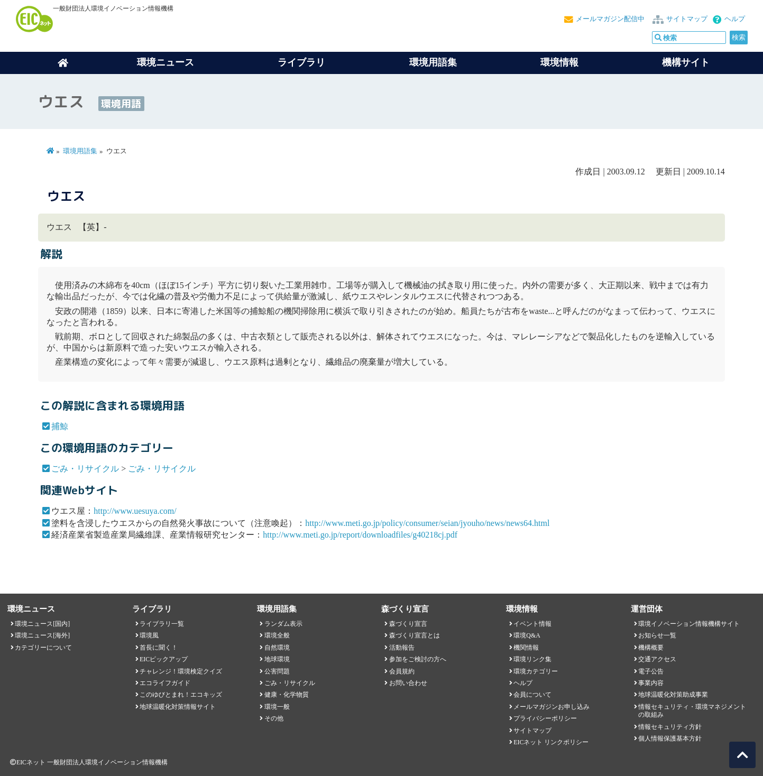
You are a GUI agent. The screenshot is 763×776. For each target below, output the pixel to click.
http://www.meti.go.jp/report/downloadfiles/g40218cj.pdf (360, 534)
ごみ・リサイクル (85, 468)
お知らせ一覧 (657, 635)
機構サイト (686, 62)
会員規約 (402, 671)
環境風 (149, 635)
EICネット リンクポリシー (551, 742)
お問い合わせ (408, 683)
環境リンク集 (532, 659)
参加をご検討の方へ (417, 659)
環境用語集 (433, 62)
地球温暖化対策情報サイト (178, 706)
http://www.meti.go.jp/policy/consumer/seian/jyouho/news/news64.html (427, 523)
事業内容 (651, 683)
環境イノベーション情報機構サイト (689, 623)
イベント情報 (532, 623)
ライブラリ (301, 62)
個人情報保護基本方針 (670, 738)
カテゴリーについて (43, 647)
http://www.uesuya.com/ (135, 510)
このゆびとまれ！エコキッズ (181, 694)
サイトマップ (686, 19)
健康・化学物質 (286, 694)
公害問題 (277, 671)
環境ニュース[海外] (42, 635)
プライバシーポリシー (545, 718)
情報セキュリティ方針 (670, 727)
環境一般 (277, 706)
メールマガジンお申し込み (551, 706)
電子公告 (651, 671)
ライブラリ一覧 (162, 623)
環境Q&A (526, 635)
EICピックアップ (164, 659)
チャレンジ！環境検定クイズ (181, 671)
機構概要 (651, 647)
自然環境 (277, 647)
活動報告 (402, 647)
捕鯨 (59, 426)
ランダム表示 (283, 623)
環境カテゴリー (535, 671)
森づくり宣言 (408, 623)
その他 (273, 718)
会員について (532, 694)
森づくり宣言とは (414, 635)
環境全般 (277, 635)
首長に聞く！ (159, 647)
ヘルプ (734, 19)
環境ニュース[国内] (42, 623)
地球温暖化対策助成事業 (673, 694)
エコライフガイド (165, 683)
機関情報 (526, 647)
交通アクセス (657, 659)
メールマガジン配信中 (610, 19)
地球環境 (277, 659)
